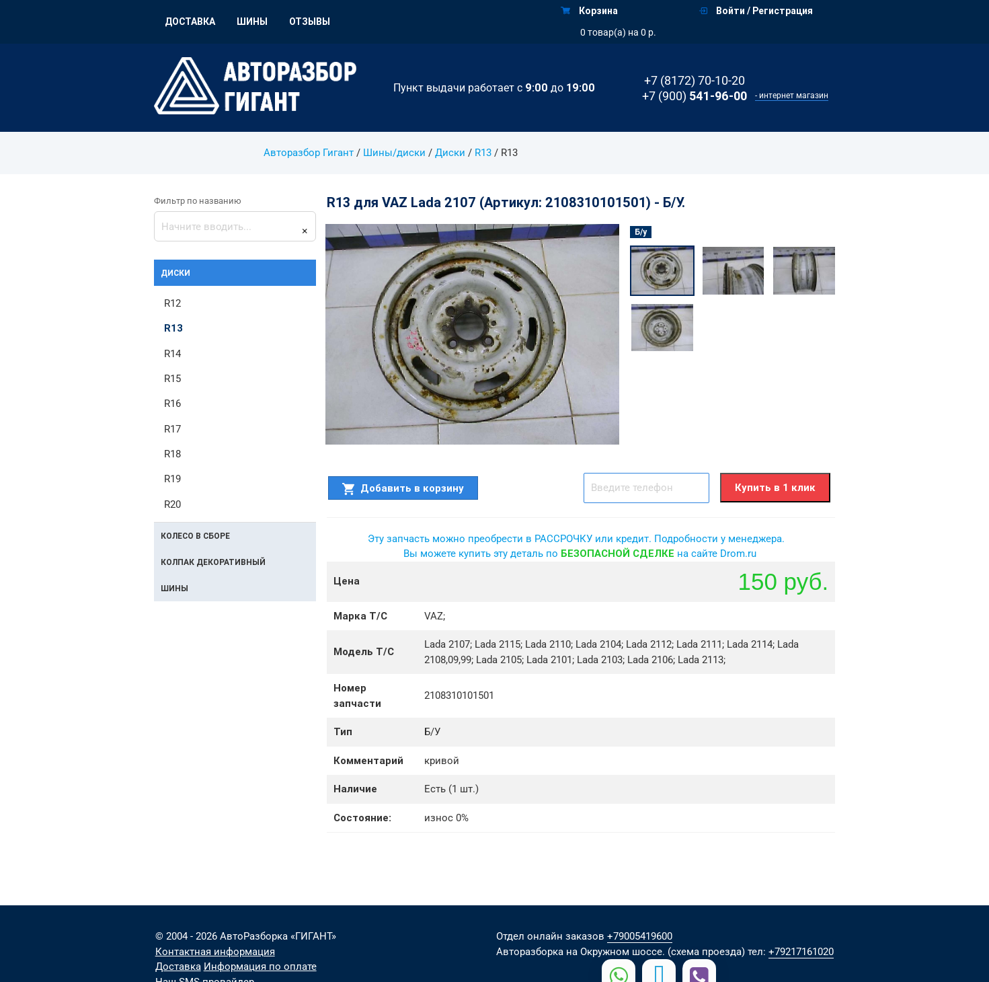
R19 (172, 480)
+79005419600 (639, 936)
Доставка (190, 21)
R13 (482, 153)
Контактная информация (215, 952)
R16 (172, 404)
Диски (449, 153)
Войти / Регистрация (756, 11)
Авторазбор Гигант (308, 153)
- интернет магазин (791, 95)
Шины (252, 21)
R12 (172, 303)
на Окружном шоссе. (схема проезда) (655, 952)
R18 (172, 455)
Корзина (589, 11)
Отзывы (309, 21)
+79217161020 (801, 952)
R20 (172, 505)
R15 (172, 379)
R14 (172, 354)
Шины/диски (393, 153)
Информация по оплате (260, 966)
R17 (172, 430)
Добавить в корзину (403, 488)
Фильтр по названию (197, 201)
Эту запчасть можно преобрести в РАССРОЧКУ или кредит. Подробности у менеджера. (576, 539)
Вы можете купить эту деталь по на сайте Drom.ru (579, 553)
